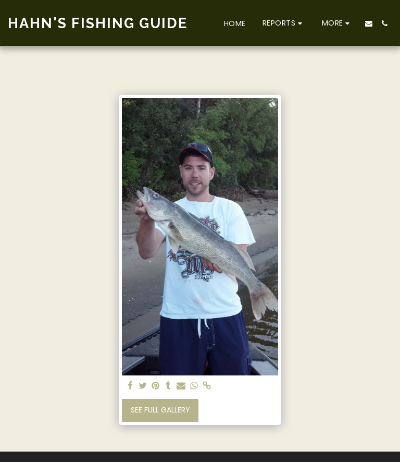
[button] (284, 23)
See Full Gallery (160, 410)
